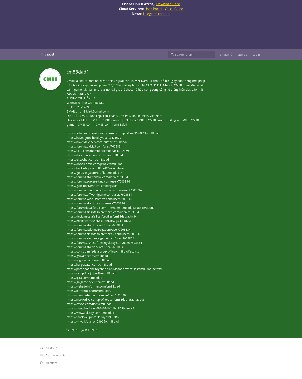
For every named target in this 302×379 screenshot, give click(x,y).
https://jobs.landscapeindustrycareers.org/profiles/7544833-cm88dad (113, 133)
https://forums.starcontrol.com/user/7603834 (97, 177)
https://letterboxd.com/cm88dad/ (89, 291)
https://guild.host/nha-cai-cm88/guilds (92, 186)
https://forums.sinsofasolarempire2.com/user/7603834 (104, 234)
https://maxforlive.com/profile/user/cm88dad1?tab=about (105, 299)
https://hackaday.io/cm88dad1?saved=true (95, 168)
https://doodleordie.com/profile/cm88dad (94, 164)
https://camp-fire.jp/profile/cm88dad (91, 273)
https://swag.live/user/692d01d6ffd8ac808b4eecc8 (100, 308)
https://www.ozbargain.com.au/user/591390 (96, 295)
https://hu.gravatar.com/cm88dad (89, 264)
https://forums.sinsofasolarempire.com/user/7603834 (103, 212)
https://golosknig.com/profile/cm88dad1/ (94, 173)
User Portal (153, 8)
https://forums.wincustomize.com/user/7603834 (99, 199)
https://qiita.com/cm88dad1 (85, 278)
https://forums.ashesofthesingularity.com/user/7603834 (104, 243)
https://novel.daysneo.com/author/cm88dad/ (97, 142)
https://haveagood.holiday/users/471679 (94, 138)
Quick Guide (174, 8)
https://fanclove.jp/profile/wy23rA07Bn (93, 317)
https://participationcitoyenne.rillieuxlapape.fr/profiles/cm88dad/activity (114, 269)
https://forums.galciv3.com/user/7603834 (94, 146)
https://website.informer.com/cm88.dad (93, 286)
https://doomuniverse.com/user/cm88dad (95, 155)
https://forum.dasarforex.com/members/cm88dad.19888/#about (110, 208)
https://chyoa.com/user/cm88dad (89, 304)
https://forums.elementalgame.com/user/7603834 (100, 238)
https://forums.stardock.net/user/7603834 (95, 225)
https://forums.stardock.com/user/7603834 (96, 203)
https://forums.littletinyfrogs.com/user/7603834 (99, 229)
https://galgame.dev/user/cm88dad (90, 282)
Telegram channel (156, 13)
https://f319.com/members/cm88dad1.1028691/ (99, 151)
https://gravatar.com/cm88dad (87, 256)
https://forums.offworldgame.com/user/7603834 (99, 194)
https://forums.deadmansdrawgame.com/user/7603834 (104, 190)
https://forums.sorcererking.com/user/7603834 (98, 181)
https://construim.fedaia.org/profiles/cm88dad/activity (103, 251)
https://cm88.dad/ (92, 103)
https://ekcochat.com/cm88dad (88, 159)
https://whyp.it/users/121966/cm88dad (93, 321)
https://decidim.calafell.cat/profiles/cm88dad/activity (102, 216)
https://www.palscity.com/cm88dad (90, 313)
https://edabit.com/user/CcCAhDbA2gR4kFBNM (99, 221)
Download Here (168, 4)
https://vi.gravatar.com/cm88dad (89, 260)
